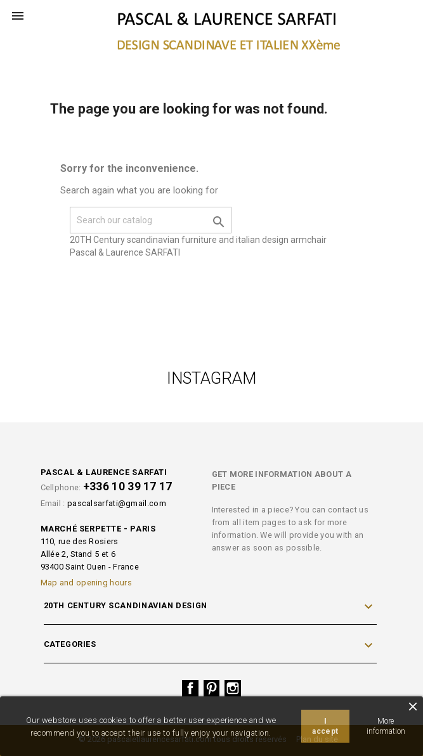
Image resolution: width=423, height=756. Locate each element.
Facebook (190, 688)
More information (386, 726)
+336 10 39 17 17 (127, 486)
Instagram (233, 688)
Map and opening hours (86, 582)
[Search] (150, 220)
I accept (325, 726)
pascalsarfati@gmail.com (116, 503)
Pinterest (212, 688)
